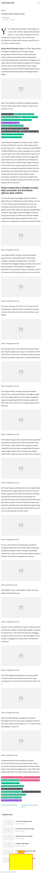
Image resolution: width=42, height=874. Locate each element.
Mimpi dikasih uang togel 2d (29, 780)
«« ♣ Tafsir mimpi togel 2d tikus (9, 805)
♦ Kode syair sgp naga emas (23, 821)
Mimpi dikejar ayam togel (10, 780)
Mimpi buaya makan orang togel (12, 126)
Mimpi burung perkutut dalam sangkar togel (16, 120)
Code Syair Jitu (4, 872)
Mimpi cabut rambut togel (10, 123)
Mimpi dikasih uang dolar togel (12, 789)
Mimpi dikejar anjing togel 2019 (12, 777)
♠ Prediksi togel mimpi (22, 843)
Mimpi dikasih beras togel (10, 783)
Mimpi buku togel (7, 114)
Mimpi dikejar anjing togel (31, 792)
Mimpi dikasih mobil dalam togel (13, 786)
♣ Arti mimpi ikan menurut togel (24, 828)
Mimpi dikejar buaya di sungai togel (14, 794)
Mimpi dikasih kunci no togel (11, 792)
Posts (3, 10)
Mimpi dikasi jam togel (31, 777)
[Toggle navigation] (39, 2)
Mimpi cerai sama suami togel (12, 137)
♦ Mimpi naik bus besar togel (23, 836)
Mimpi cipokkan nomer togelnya (12, 134)
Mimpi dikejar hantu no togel (11, 797)
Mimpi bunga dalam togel (29, 131)
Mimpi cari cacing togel (30, 117)
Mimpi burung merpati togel (11, 117)
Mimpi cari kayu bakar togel (24, 114)
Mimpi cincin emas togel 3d (11, 131)
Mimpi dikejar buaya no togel (11, 800)
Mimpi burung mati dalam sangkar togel (15, 128)
